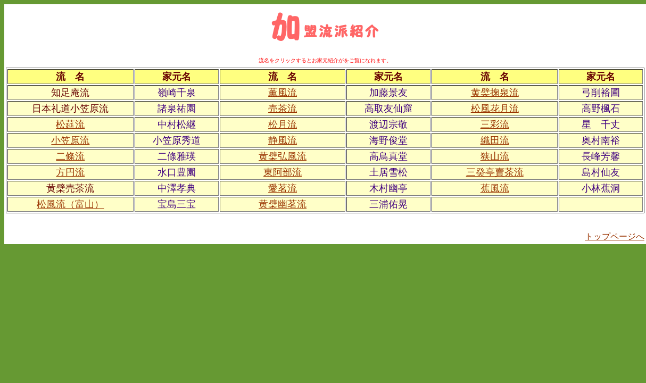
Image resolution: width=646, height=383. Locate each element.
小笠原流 (70, 140)
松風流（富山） (70, 204)
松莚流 (70, 124)
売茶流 (282, 108)
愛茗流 (282, 188)
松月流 (282, 124)
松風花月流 (495, 108)
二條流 (70, 156)
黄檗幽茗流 (283, 204)
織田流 (495, 140)
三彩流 (495, 124)
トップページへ (614, 236)
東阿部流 (282, 172)
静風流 (282, 140)
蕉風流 (495, 188)
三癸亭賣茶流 (495, 172)
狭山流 (495, 156)
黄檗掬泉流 (495, 92)
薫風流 (282, 92)
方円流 (70, 172)
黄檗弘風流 (283, 156)
